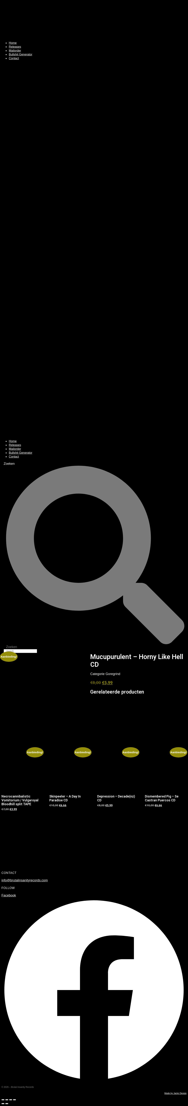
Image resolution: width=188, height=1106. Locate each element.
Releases (15, 46)
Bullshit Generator (20, 54)
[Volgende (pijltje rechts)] (6, 1103)
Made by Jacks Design (175, 1093)
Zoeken (9, 464)
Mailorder (15, 50)
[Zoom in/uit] (2, 1099)
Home (13, 42)
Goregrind (112, 674)
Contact (14, 58)
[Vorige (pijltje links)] (2, 1103)
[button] (94, 250)
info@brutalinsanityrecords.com (24, 880)
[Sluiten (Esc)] (14, 1099)
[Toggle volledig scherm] (6, 1099)
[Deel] (10, 1099)
